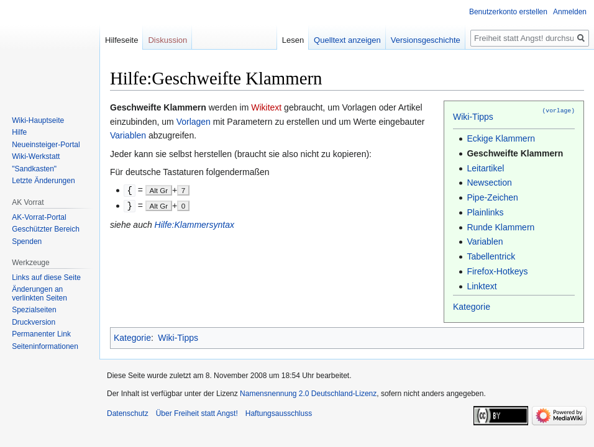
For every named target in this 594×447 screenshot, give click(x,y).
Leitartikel (485, 168)
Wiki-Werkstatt (36, 156)
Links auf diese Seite (46, 277)
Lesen (293, 40)
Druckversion (33, 322)
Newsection (489, 182)
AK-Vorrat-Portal (39, 217)
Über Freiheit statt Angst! (197, 413)
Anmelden (570, 11)
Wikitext (266, 107)
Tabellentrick (491, 256)
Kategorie (471, 307)
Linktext (481, 286)
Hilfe (19, 132)
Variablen (485, 241)
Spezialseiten (34, 309)
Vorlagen (193, 122)
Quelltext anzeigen (347, 40)
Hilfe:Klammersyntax (194, 223)
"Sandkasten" (34, 169)
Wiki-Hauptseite (38, 120)
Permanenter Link (41, 334)
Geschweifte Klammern (515, 153)
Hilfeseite (121, 40)
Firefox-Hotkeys (497, 271)
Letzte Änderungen (43, 180)
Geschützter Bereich (46, 229)
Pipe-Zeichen (492, 197)
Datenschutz (127, 413)
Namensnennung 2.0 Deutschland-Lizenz (308, 393)
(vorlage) (558, 110)
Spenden (27, 241)
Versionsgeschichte (425, 40)
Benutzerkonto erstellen (508, 11)
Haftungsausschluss (278, 413)
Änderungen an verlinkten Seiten (39, 293)
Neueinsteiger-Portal (46, 144)
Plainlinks (485, 212)
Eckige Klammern (501, 138)
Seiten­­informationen (45, 346)
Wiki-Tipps (473, 117)
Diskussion (167, 40)
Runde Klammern (500, 227)
